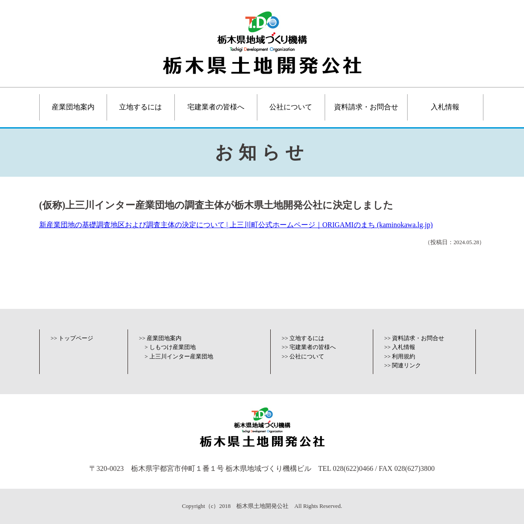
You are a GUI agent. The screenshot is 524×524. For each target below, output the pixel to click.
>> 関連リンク (402, 365)
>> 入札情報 (400, 347)
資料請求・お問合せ (366, 107)
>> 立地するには (303, 338)
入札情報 (445, 107)
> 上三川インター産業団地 (178, 356)
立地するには (140, 107)
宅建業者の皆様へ (215, 107)
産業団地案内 (73, 107)
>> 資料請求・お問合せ (414, 338)
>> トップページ (72, 338)
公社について (290, 107)
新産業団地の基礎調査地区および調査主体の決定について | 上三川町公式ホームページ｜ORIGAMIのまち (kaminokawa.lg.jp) (236, 225)
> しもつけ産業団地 (169, 347)
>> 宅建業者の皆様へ (309, 347)
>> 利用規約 (400, 356)
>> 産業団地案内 (160, 338)
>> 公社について (303, 356)
